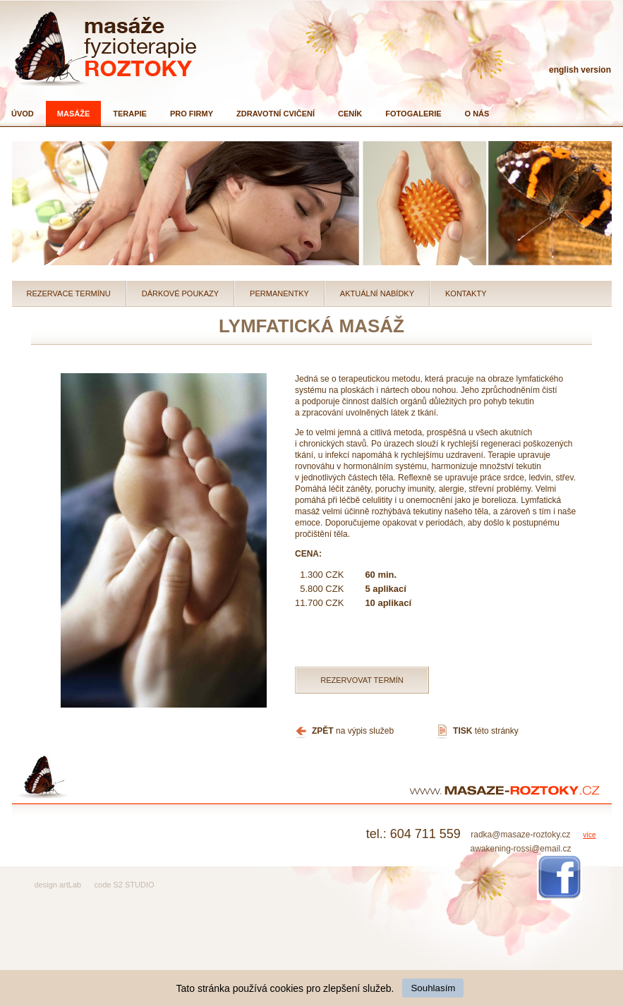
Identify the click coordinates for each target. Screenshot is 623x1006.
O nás (477, 113)
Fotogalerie (413, 113)
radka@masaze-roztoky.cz (520, 835)
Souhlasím (433, 988)
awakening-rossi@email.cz (520, 849)
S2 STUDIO (133, 884)
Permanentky (279, 293)
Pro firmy (191, 113)
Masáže (73, 113)
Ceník (350, 113)
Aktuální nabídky (377, 293)
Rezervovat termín (362, 680)
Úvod (22, 113)
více (589, 835)
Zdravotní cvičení (275, 113)
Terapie (130, 113)
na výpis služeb (353, 731)
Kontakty (465, 293)
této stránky (486, 731)
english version (580, 70)
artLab (70, 884)
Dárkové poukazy (180, 293)
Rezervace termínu (69, 293)
